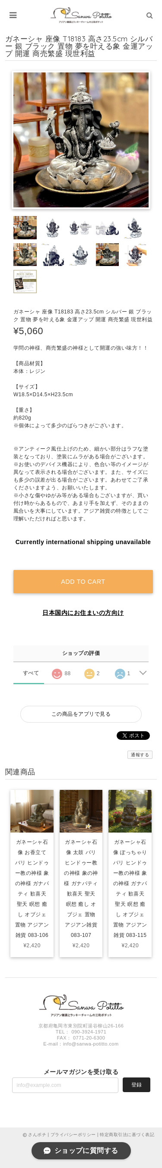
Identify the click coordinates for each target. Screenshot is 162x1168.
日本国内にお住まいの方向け (83, 612)
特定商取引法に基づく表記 (127, 1134)
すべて (31, 673)
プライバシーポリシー (73, 1134)
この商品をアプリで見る (81, 714)
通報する (140, 754)
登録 (136, 1085)
